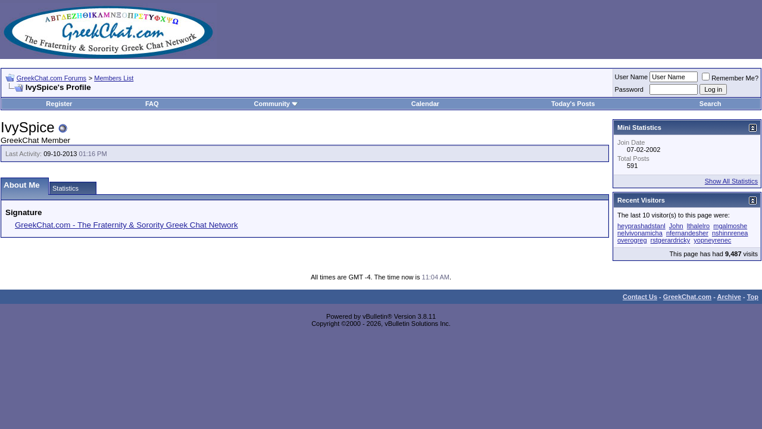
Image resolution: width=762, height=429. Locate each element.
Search (710, 103)
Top (752, 296)
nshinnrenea (730, 233)
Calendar (425, 103)
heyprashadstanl (641, 225)
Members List (113, 78)
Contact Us (640, 296)
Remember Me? (730, 78)
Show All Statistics (731, 181)
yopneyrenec (712, 240)
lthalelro (698, 225)
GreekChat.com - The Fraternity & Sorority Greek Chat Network (126, 224)
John (676, 225)
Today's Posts (573, 103)
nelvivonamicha (640, 233)
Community (276, 103)
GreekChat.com (687, 296)
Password (629, 89)
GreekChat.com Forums (51, 78)
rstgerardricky (671, 240)
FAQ (152, 103)
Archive (729, 296)
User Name (631, 76)
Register (59, 103)
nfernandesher (687, 233)
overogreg (632, 240)
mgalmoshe (730, 225)
